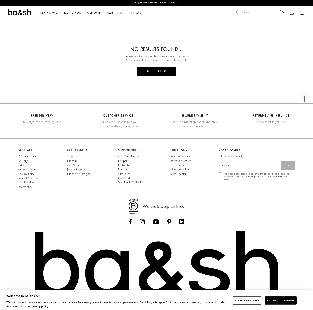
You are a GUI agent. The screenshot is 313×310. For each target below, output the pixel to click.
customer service (28, 169)
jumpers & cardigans (79, 173)
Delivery (23, 160)
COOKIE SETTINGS (247, 300)
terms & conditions (29, 178)
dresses (71, 156)
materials (123, 165)
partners (122, 169)
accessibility (25, 186)
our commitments (128, 156)
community (124, 178)
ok (288, 165)
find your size (26, 173)
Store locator (178, 173)
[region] (156, 300)
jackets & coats (76, 169)
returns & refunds (28, 156)
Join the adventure (181, 156)
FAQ (21, 165)
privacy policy (267, 174)
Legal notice (26, 182)
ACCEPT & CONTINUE (280, 300)
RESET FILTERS (156, 71)
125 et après (177, 165)
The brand (135, 13)
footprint (123, 160)
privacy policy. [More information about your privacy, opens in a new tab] (40, 306)
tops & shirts (74, 165)
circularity (124, 173)
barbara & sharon (180, 160)
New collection (179, 169)
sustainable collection (131, 182)
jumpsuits (72, 160)
